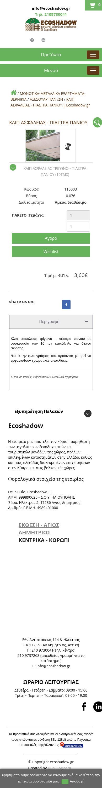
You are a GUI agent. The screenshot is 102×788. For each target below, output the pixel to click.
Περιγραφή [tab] (63, 321)
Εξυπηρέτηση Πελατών (38, 411)
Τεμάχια (37, 215)
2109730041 (55, 14)
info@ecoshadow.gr (51, 8)
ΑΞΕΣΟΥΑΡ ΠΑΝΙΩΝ (46, 99)
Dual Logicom (60, 767)
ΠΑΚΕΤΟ (20, 215)
